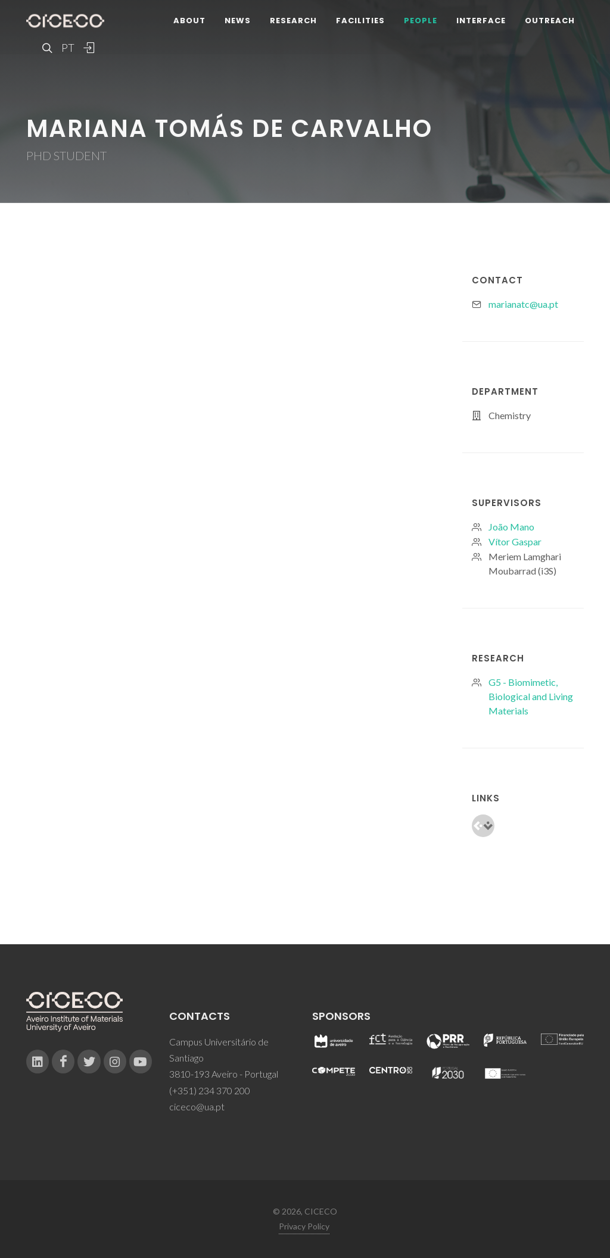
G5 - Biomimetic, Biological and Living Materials (530, 696)
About (189, 20)
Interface (481, 20)
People (420, 20)
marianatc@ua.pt (523, 304)
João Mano (511, 526)
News (238, 20)
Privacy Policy (304, 1226)
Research (293, 20)
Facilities (360, 20)
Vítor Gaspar (514, 541)
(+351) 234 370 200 (209, 1090)
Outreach (550, 20)
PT (67, 48)
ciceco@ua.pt (197, 1106)
